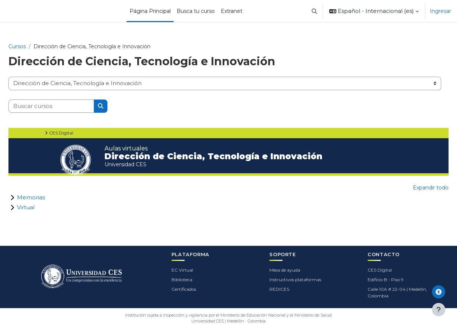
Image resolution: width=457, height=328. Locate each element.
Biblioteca (181, 279)
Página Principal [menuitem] (150, 11)
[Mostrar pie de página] (438, 309)
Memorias (31, 197)
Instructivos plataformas (295, 279)
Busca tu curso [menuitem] (196, 11)
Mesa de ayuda (284, 270)
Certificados (183, 289)
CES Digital (380, 270)
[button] (315, 11)
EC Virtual (182, 270)
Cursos (17, 46)
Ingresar (440, 11)
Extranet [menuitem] (231, 11)
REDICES (279, 289)
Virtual (26, 207)
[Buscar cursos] (51, 106)
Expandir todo (431, 187)
